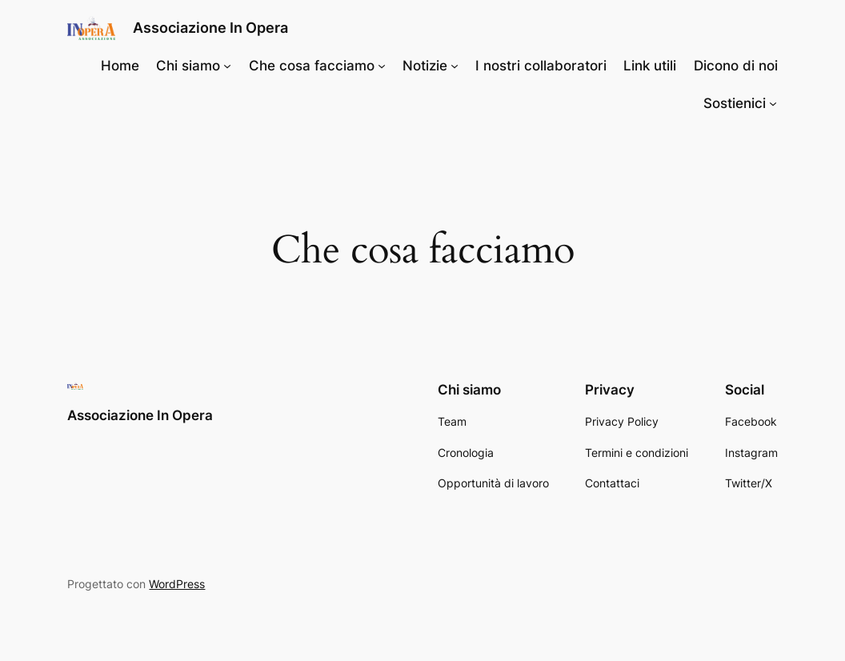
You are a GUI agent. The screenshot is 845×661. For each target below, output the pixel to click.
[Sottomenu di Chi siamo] (227, 66)
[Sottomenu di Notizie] (455, 66)
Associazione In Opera (210, 27)
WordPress (177, 584)
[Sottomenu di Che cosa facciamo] (382, 66)
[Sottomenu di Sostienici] (773, 103)
